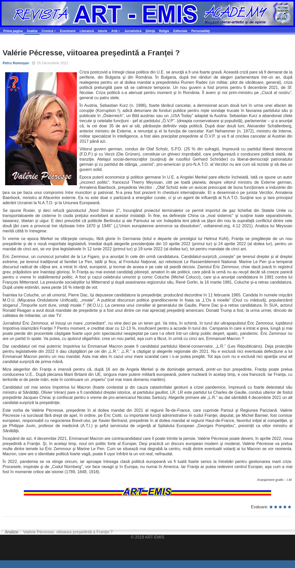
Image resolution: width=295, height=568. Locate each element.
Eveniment (68, 31)
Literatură (87, 31)
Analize (32, 31)
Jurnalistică (132, 31)
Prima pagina (13, 31)
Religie (164, 31)
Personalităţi (200, 31)
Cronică (47, 31)
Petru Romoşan (16, 63)
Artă (114, 31)
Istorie (102, 31)
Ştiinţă (150, 31)
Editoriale (180, 31)
